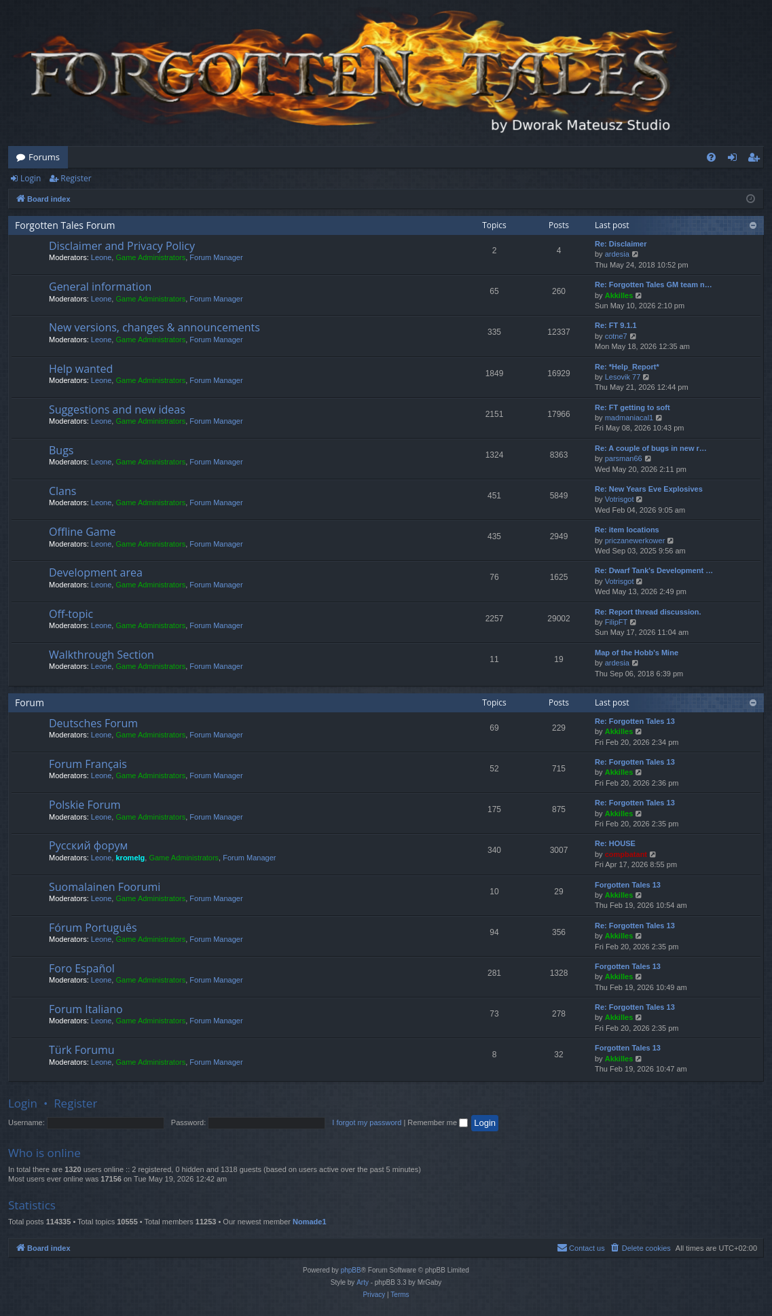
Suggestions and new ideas (117, 409)
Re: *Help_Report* (627, 367)
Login (30, 178)
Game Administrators (150, 257)
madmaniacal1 (629, 418)
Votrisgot (619, 499)
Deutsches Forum (93, 723)
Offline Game (82, 531)
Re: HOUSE (615, 843)
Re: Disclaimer (620, 244)
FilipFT (616, 622)
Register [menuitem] (756, 159)
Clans (62, 490)
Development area (96, 572)
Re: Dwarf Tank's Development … (654, 570)
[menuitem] (711, 157)
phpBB (351, 1270)
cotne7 (616, 336)
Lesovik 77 (623, 377)
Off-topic (71, 613)
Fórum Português (93, 927)
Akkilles (619, 295)
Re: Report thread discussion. (648, 612)
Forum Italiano (86, 1009)
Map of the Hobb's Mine (636, 652)
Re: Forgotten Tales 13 (635, 721)
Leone (101, 257)
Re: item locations (627, 530)
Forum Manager (215, 257)
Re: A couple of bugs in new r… (651, 448)
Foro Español (82, 968)
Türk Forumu (82, 1049)
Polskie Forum (85, 804)
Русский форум (88, 845)
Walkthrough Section (101, 654)
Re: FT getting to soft (632, 407)
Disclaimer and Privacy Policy (122, 245)
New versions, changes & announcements (154, 327)
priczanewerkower (635, 540)
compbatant (626, 854)
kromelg (130, 858)
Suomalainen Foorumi (104, 886)
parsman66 (623, 458)
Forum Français (88, 763)
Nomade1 (310, 1222)
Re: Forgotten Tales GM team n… (653, 284)
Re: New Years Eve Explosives (649, 489)
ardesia (617, 254)
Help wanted (81, 368)
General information (100, 286)
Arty (362, 1282)
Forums (44, 157)
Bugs (61, 450)
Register (75, 178)
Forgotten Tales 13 (628, 885)
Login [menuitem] (735, 159)
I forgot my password (366, 1122)
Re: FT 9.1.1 (616, 325)
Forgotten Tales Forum (65, 225)
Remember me (437, 1122)
